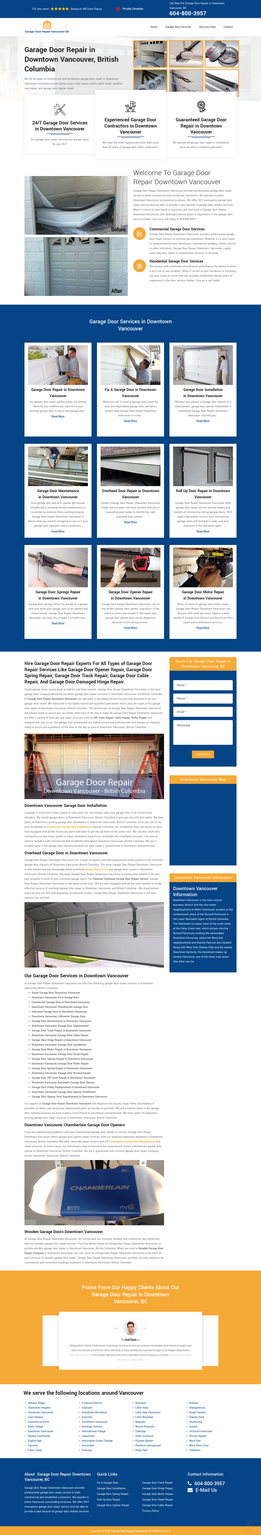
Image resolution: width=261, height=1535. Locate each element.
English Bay (35, 1440)
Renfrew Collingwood (148, 1445)
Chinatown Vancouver (41, 1412)
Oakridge (140, 1431)
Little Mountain (144, 1417)
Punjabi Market (144, 1440)
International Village (94, 1431)
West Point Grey (198, 1445)
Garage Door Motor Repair (157, 1493)
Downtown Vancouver (40, 1431)
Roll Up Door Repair (108, 1499)
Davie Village (35, 1426)
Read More (58, 416)
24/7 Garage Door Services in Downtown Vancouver (60, 126)
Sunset (193, 1426)
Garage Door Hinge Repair (157, 1488)
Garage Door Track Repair (157, 1482)
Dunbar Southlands (39, 1435)
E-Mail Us (206, 1489)
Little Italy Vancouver (148, 1412)
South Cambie (197, 1412)
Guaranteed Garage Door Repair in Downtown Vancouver (201, 126)
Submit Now (203, 754)
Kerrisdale (88, 1445)
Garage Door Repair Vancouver (129, 1530)
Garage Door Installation (111, 1488)
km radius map (203, 823)
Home (154, 27)
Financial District (92, 1402)
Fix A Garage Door (107, 1482)
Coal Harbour (35, 1417)
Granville (87, 1417)
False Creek (35, 1450)
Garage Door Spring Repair (113, 1493)
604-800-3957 (187, 13)
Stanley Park (196, 1417)
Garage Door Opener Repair (113, 1505)
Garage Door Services (178, 27)
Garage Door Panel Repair (157, 1499)
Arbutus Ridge (36, 1402)
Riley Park (141, 1450)
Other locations (144, 1435)
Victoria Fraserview (200, 1431)
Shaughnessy (197, 1407)
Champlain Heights (39, 1407)
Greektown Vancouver (95, 1421)
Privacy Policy (150, 1510)
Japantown (88, 1435)
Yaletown (194, 1450)
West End (194, 1440)
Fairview (33, 1445)
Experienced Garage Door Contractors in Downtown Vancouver (130, 126)
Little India (141, 1407)
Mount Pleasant (144, 1426)
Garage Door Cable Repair (157, 1505)
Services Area (207, 27)
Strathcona (195, 1421)
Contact (228, 27)
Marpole (140, 1421)
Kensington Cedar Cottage (97, 1440)
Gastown (87, 1407)
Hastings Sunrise (92, 1426)
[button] (119, 1328)
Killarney (87, 1450)
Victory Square (198, 1435)
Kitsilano (140, 1402)
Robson (193, 1402)
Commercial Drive (38, 1421)
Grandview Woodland (94, 1412)
